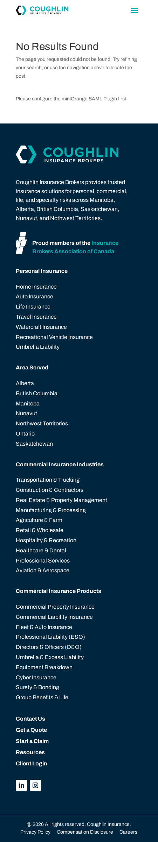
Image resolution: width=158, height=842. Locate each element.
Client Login (31, 763)
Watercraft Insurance (41, 327)
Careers (127, 832)
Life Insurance (33, 307)
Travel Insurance (36, 317)
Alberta (25, 383)
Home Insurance (36, 287)
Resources (30, 752)
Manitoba (28, 403)
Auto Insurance (34, 296)
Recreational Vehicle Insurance (54, 337)
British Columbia (36, 393)
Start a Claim (32, 741)
